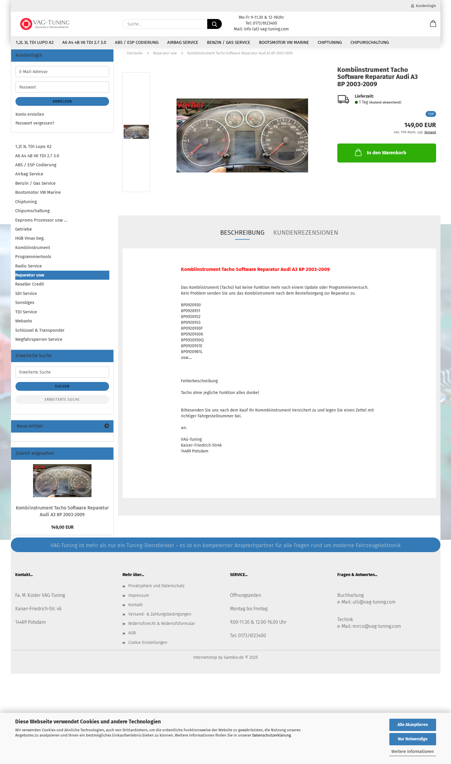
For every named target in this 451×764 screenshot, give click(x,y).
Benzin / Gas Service (228, 42)
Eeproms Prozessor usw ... (41, 223)
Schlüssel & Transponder (40, 333)
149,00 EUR (62, 530)
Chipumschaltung (369, 42)
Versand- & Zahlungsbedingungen (159, 617)
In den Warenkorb (380, 155)
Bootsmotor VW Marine (284, 42)
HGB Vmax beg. (30, 241)
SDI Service (26, 297)
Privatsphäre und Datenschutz (156, 589)
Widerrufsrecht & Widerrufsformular (161, 627)
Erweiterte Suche (62, 403)
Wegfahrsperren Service (38, 342)
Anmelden (62, 105)
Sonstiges (24, 306)
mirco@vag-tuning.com (376, 629)
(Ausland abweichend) (385, 106)
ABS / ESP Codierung (136, 42)
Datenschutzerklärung (271, 735)
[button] (433, 24)
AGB (132, 636)
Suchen (62, 390)
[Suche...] (214, 24)
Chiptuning (330, 42)
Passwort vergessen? (34, 126)
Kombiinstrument (32, 250)
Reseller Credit (29, 287)
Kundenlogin (423, 6)
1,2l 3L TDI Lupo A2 (34, 42)
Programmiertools (33, 260)
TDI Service (26, 315)
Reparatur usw (29, 278)
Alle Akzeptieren (413, 724)
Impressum (138, 598)
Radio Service (28, 269)
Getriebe (23, 232)
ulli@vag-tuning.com (374, 605)
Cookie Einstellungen (147, 645)
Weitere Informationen (412, 751)
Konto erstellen (29, 117)
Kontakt (135, 608)
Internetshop (205, 660)
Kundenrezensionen (305, 236)
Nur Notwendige (413, 739)
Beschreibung (242, 236)
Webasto (23, 324)
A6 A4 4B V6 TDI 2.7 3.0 (84, 42)
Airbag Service (182, 42)
